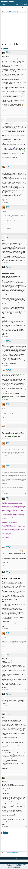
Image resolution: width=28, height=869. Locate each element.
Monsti (7, 206)
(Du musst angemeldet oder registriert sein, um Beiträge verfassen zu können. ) (14, 830)
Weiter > (6, 48)
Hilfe (7, 858)
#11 (25, 461)
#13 (25, 542)
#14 (25, 567)
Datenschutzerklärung (6, 860)
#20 (25, 826)
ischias (7, 46)
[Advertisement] (14, 27)
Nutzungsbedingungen (13, 858)
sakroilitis (12, 46)
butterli (8, 236)
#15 (25, 628)
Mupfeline (8, 369)
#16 (25, 650)
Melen (7, 51)
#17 (25, 689)
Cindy (7, 166)
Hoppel (8, 713)
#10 (25, 438)
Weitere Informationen (16, 867)
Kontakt (3, 858)
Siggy (7, 654)
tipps (16, 46)
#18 (25, 709)
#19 (25, 772)
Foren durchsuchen (5, 7)
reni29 (7, 340)
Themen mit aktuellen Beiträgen (17, 7)
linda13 (8, 497)
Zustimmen (10, 867)
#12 (25, 493)
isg (9, 46)
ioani (7, 119)
